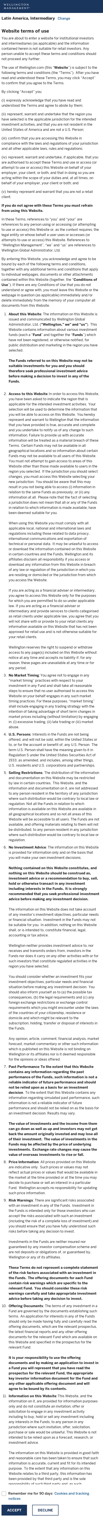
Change (64, 18)
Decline (45, 1510)
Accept (14, 1510)
